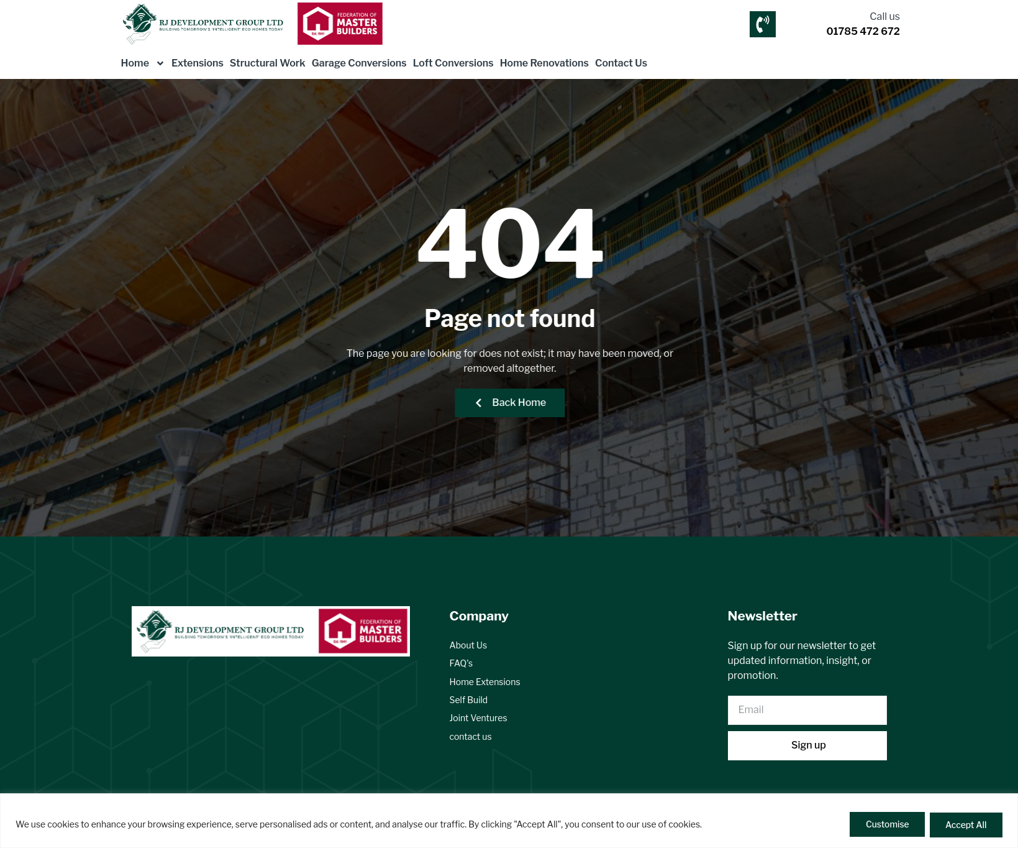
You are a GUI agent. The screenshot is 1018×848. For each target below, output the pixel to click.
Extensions (197, 63)
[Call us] (763, 24)
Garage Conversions (359, 63)
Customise (883, 824)
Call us (885, 16)
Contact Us (621, 63)
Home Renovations (544, 63)
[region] (509, 821)
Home (143, 63)
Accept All (965, 824)
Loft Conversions (453, 63)
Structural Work (268, 63)
